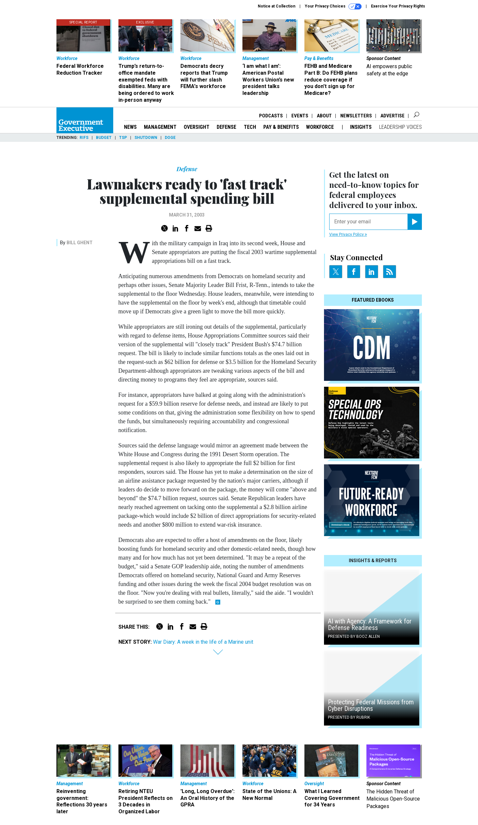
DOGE (170, 137)
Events (299, 116)
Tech (250, 127)
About (324, 116)
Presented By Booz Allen (354, 636)
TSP (123, 137)
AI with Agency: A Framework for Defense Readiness (369, 624)
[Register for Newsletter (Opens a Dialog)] (415, 222)
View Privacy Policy (348, 234)
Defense (226, 127)
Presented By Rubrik (349, 717)
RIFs (84, 137)
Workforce (320, 127)
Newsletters (356, 116)
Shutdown (145, 137)
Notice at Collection (276, 6)
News (130, 127)
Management (160, 127)
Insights (361, 127)
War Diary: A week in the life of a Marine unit (203, 642)
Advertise (392, 116)
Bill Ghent (80, 242)
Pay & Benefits (281, 127)
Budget (104, 137)
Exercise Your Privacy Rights (398, 6)
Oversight (196, 127)
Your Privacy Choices (333, 6)
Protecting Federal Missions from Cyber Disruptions (371, 705)
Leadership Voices (400, 127)
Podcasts (271, 116)
